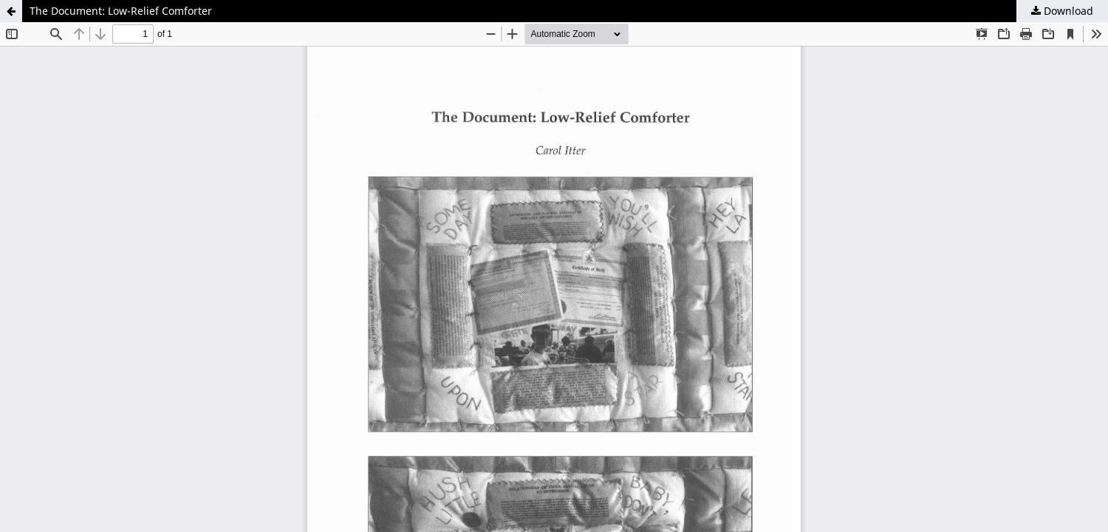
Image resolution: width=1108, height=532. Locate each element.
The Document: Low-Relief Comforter (121, 11)
